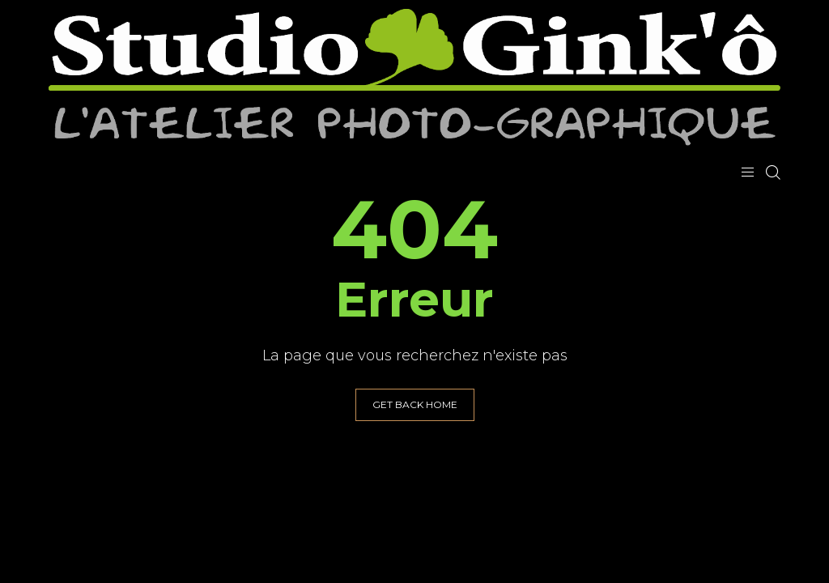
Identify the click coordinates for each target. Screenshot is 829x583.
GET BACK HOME (414, 404)
